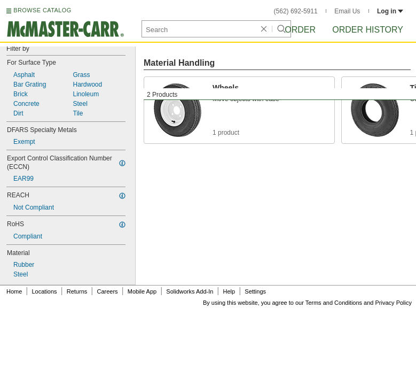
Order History (367, 29)
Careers (107, 291)
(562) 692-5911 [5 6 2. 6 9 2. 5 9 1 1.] (296, 11)
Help (229, 291)
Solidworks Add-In (189, 291)
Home (14, 291)
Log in (390, 11)
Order (300, 29)
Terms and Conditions (333, 302)
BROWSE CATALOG (42, 10)
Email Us (347, 11)
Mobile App (142, 291)
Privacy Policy (393, 302)
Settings (255, 291)
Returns (77, 291)
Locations (44, 291)
